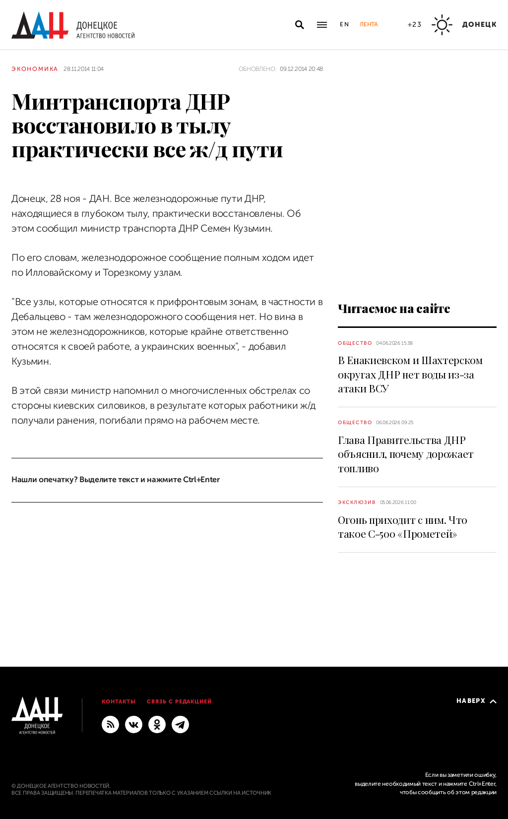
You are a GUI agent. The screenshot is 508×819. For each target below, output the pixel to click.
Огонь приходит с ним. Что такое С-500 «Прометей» (402, 526)
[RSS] (110, 723)
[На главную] (72, 25)
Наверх (476, 700)
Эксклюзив (357, 502)
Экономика (35, 68)
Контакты (119, 701)
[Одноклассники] (157, 723)
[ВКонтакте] (133, 723)
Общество (355, 343)
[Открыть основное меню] (322, 25)
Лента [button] (369, 24)
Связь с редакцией (179, 701)
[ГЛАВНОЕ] (180, 723)
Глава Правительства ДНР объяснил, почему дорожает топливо (406, 454)
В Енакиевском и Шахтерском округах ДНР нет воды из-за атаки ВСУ (410, 374)
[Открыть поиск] (300, 25)
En (345, 24)
